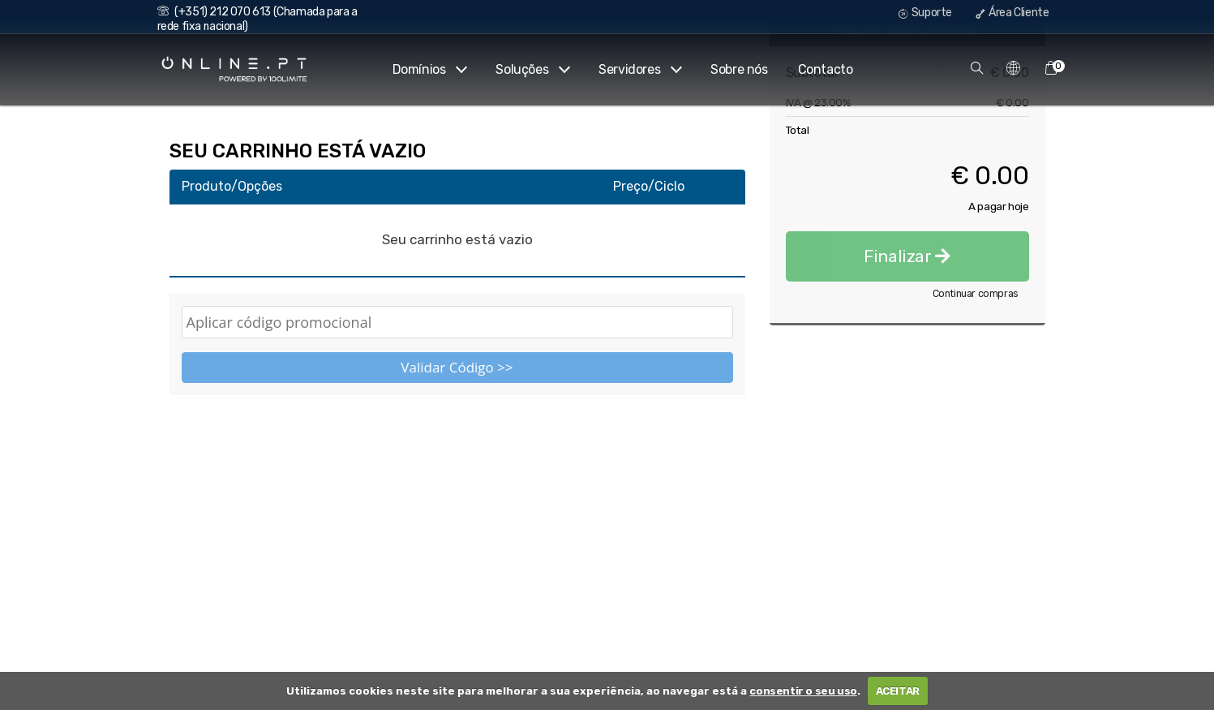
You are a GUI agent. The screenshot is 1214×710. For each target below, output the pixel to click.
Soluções (531, 69)
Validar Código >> (457, 367)
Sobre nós (738, 69)
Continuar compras (976, 406)
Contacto (825, 69)
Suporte (925, 12)
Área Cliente (1012, 12)
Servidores (639, 69)
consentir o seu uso (802, 691)
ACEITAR (898, 691)
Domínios (429, 69)
